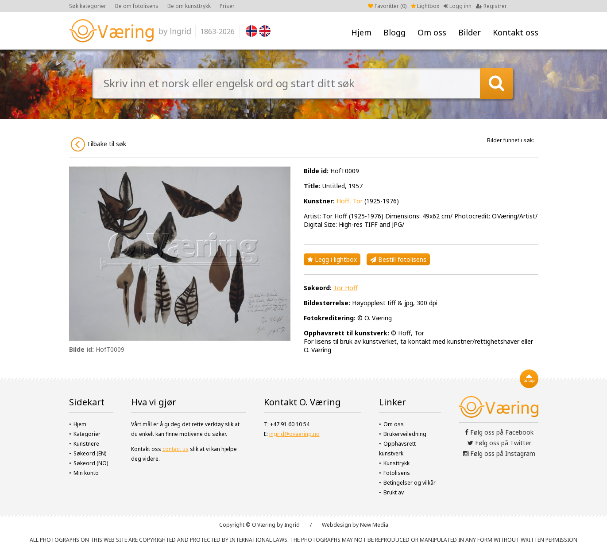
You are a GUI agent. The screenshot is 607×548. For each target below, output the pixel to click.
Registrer (491, 6)
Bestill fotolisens (398, 259)
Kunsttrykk (396, 463)
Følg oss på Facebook (499, 432)
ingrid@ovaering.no (294, 434)
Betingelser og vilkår (409, 482)
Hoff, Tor (349, 201)
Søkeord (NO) (90, 463)
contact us (175, 449)
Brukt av (393, 492)
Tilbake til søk (98, 144)
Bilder (469, 32)
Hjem (361, 32)
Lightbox (425, 6)
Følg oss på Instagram (499, 453)
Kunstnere (86, 443)
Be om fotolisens (137, 6)
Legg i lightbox (332, 259)
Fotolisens (396, 473)
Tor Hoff (345, 288)
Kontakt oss (515, 32)
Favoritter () (387, 6)
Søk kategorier (87, 6)
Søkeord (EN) (89, 453)
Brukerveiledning (404, 434)
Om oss (432, 32)
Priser (227, 6)
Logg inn (458, 6)
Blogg (394, 32)
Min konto (86, 473)
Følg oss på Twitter (499, 443)
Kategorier (87, 434)
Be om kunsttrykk (189, 6)
